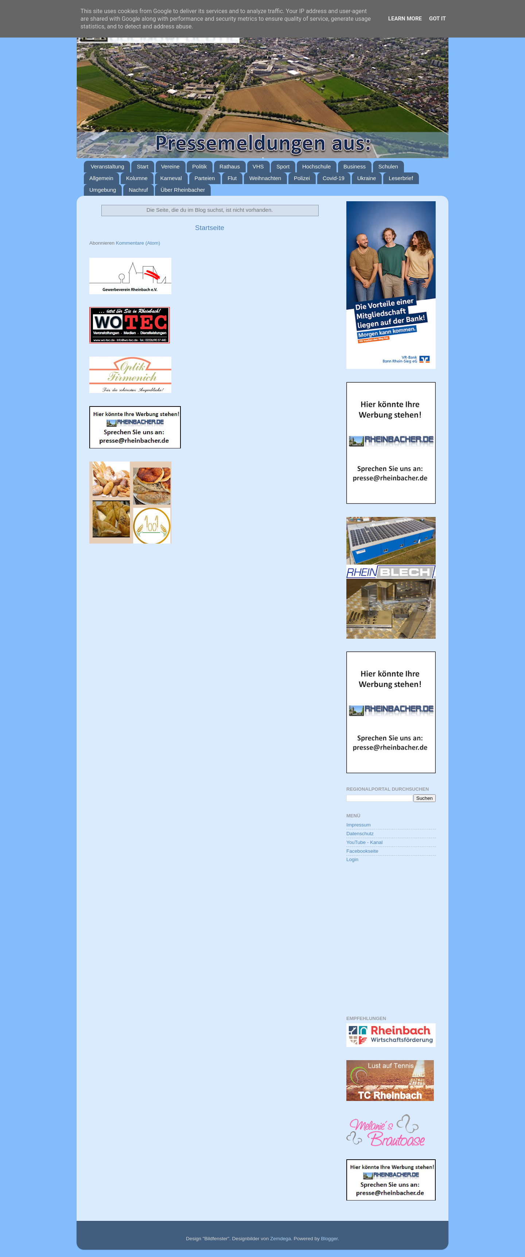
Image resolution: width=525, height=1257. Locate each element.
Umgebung (102, 190)
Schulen (388, 166)
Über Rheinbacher (182, 190)
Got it (437, 18)
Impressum (358, 825)
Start (142, 166)
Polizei (302, 178)
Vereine (170, 166)
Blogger (329, 1238)
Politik (199, 166)
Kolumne (137, 178)
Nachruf (138, 190)
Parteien (205, 178)
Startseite (209, 227)
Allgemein (101, 178)
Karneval (171, 178)
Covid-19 (334, 178)
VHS (258, 166)
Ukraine (366, 178)
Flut (232, 178)
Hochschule (316, 166)
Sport (282, 166)
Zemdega (280, 1238)
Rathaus (229, 166)
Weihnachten (265, 178)
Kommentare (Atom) (138, 243)
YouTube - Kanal (364, 842)
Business (354, 166)
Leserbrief (401, 178)
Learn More (405, 18)
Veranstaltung (107, 166)
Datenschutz (360, 833)
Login (352, 859)
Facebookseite (362, 851)
